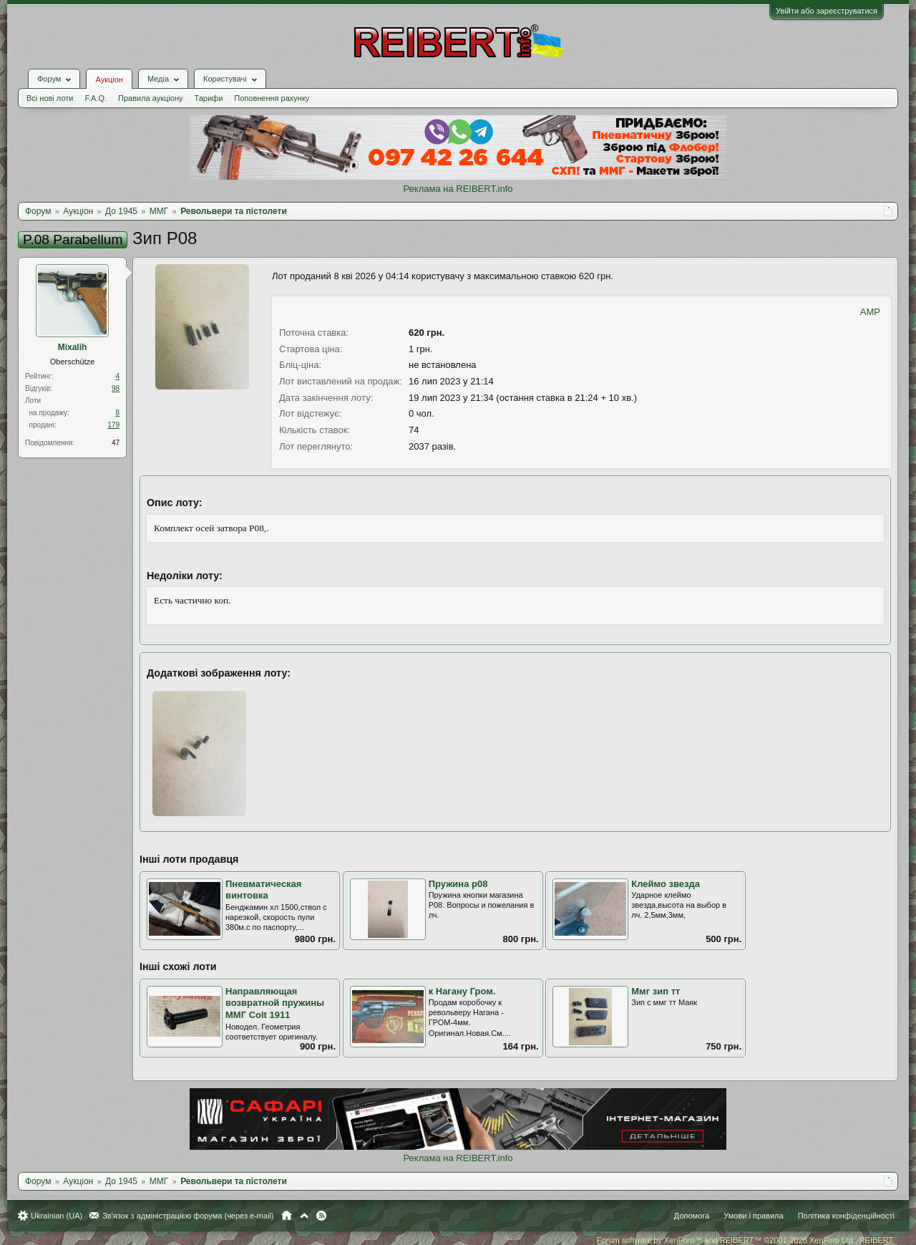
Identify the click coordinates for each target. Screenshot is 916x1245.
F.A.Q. (95, 98)
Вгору (304, 1216)
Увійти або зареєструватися (826, 10)
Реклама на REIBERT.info (457, 188)
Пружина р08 (458, 883)
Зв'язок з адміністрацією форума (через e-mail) (188, 1215)
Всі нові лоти (49, 98)
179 (113, 425)
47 (116, 443)
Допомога (691, 1215)
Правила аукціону (150, 98)
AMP (870, 311)
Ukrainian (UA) (56, 1215)
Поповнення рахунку (271, 98)
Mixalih (72, 347)
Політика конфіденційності (846, 1215)
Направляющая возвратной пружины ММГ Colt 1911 (274, 1003)
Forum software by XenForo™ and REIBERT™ (746, 1240)
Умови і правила (753, 1215)
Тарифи (209, 98)
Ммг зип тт (655, 991)
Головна (286, 1216)
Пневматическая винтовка (263, 889)
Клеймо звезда (665, 883)
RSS (321, 1216)
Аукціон (108, 79)
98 (116, 388)
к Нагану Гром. (462, 991)
